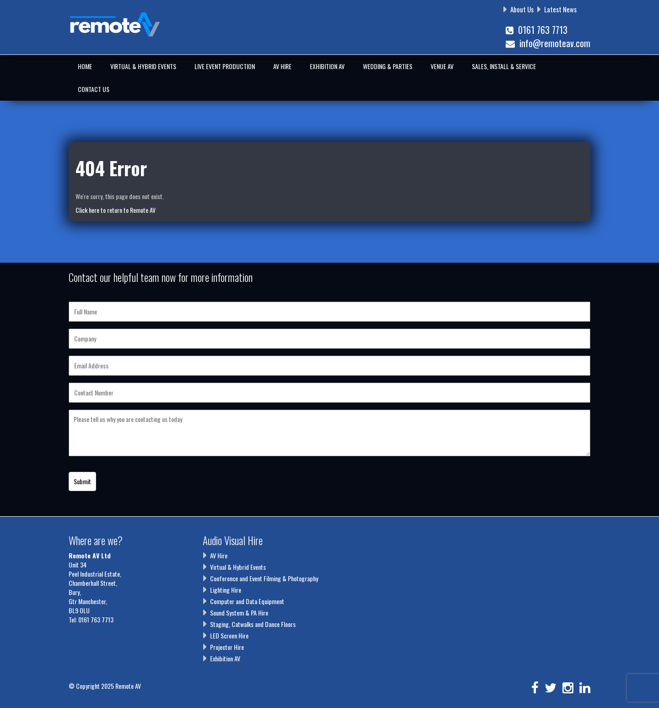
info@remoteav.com (548, 43)
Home (85, 66)
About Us (522, 9)
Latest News (560, 9)
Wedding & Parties (387, 66)
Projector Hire (227, 647)
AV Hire (282, 66)
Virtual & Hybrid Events (143, 66)
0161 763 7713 (536, 30)
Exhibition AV (327, 66)
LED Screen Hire (229, 635)
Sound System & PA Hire (239, 612)
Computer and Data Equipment (247, 601)
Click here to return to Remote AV (116, 210)
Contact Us (93, 89)
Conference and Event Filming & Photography (264, 578)
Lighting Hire (225, 590)
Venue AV (442, 66)
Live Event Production (224, 66)
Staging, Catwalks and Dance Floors (253, 624)
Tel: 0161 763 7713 (91, 619)
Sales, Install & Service (504, 66)
